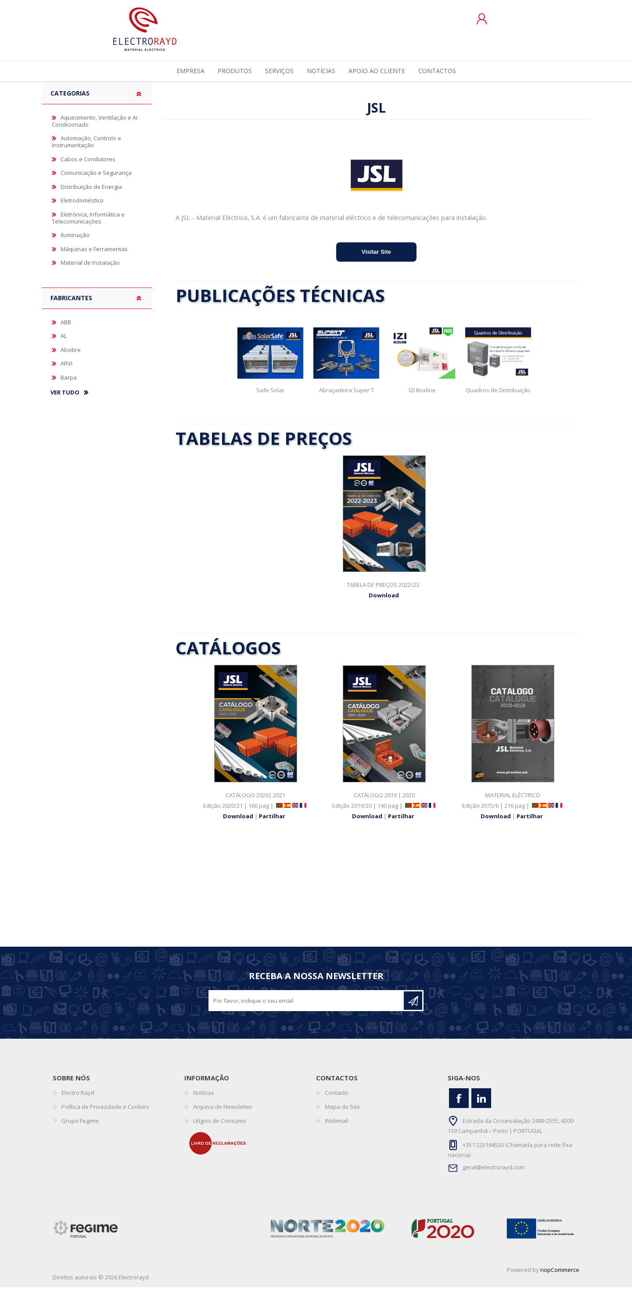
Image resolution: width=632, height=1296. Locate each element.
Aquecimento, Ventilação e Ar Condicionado (95, 129)
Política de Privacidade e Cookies (105, 1115)
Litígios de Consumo (219, 1129)
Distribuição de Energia (91, 195)
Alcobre (71, 358)
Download (384, 604)
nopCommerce (559, 1278)
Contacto (336, 1101)
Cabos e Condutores (88, 168)
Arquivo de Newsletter (222, 1115)
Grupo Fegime (80, 1129)
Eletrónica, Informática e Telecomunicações (88, 226)
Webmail (336, 1129)
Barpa (69, 386)
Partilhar (272, 825)
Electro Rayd (77, 1101)
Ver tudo (64, 401)
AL (64, 344)
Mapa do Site (342, 1115)
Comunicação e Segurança (96, 181)
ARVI (66, 372)
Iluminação (75, 244)
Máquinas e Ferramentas (94, 258)
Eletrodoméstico (82, 209)
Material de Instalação (90, 271)
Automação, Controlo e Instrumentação (86, 150)
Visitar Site (376, 260)
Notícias (203, 1101)
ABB (66, 331)
